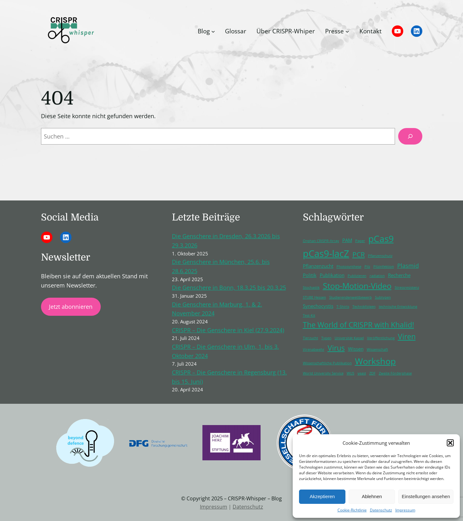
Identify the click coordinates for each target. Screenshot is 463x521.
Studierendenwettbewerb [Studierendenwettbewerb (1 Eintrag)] (350, 297)
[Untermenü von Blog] (213, 31)
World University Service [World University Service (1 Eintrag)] (323, 373)
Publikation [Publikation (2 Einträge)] (332, 275)
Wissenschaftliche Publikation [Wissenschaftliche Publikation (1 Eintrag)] (327, 363)
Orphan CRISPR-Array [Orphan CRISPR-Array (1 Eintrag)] (321, 241)
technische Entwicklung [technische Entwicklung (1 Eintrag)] (398, 306)
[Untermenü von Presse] (347, 31)
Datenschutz (381, 510)
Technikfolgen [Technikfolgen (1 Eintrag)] (364, 306)
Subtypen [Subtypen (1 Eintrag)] (383, 297)
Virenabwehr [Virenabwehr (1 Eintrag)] (313, 349)
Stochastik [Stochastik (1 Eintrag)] (311, 287)
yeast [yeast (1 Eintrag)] (361, 373)
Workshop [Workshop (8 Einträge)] (375, 361)
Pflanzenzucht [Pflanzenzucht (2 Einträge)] (318, 266)
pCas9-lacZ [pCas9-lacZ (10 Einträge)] (326, 253)
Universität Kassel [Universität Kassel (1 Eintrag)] (349, 338)
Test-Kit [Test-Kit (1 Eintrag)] (309, 315)
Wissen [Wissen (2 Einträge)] (356, 349)
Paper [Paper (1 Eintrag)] (360, 241)
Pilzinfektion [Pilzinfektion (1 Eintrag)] (383, 266)
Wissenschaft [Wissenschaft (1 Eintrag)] (377, 349)
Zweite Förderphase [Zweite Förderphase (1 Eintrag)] (395, 373)
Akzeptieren (322, 496)
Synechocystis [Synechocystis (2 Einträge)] (318, 306)
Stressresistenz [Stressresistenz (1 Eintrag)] (407, 287)
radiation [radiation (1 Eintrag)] (377, 276)
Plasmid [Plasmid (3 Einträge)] (408, 265)
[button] (450, 443)
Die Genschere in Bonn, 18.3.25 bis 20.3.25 (229, 287)
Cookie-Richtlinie (352, 510)
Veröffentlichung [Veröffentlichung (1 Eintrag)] (381, 338)
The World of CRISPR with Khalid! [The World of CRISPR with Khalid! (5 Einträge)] (358, 325)
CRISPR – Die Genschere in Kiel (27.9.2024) (228, 330)
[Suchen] (410, 136)
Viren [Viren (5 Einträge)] (407, 337)
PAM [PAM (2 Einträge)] (347, 240)
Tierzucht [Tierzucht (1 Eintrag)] (310, 338)
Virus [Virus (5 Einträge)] (336, 348)
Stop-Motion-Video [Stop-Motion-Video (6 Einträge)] (357, 286)
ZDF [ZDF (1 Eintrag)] (372, 373)
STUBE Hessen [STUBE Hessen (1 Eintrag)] (314, 297)
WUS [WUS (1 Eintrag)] (350, 373)
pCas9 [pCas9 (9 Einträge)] (381, 239)
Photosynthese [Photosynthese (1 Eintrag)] (349, 266)
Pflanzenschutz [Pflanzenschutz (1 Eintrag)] (380, 256)
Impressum (405, 510)
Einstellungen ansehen (426, 496)
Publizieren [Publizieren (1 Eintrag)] (357, 276)
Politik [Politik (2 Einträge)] (310, 275)
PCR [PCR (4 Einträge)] (358, 254)
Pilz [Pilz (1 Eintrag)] (367, 266)
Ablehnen (372, 496)
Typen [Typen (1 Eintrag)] (326, 338)
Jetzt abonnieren (70, 306)
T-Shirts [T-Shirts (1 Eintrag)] (343, 306)
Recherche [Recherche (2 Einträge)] (399, 275)
